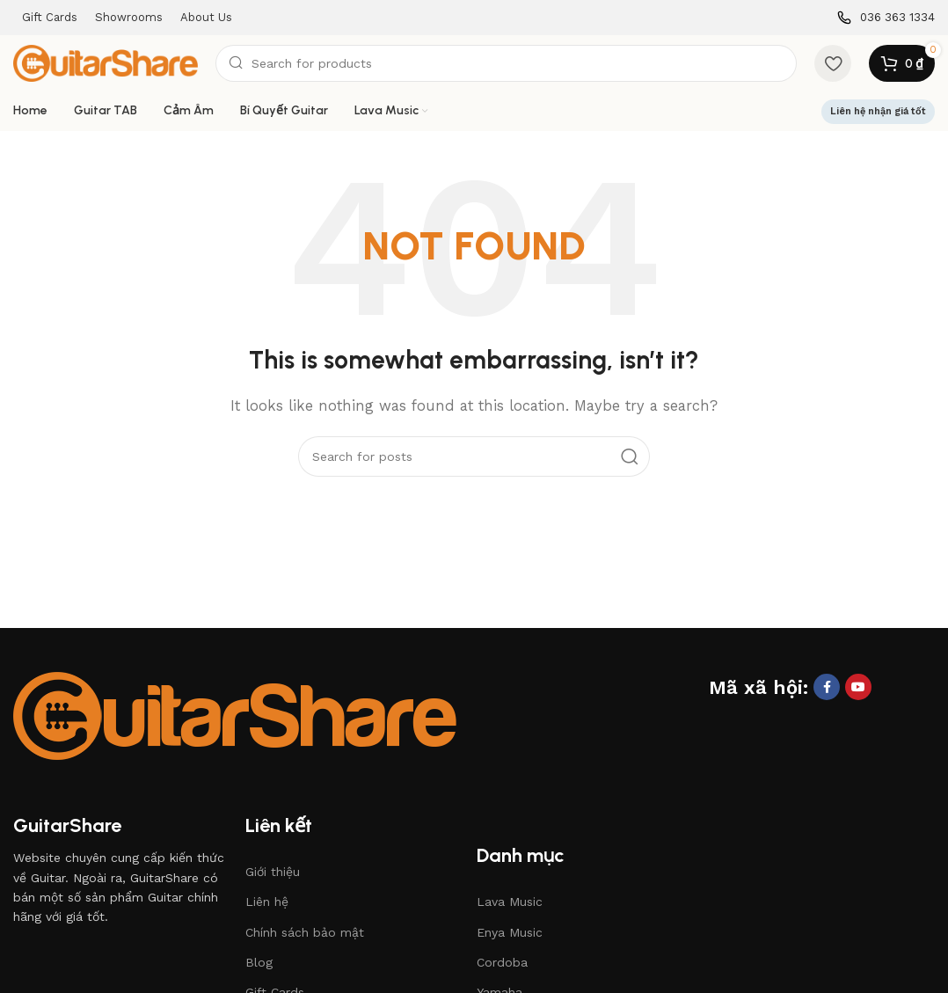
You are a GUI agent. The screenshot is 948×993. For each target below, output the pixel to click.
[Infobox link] (886, 18)
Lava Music (510, 901)
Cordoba (502, 962)
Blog (259, 962)
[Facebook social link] (826, 687)
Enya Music (510, 932)
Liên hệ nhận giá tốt (878, 111)
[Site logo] (105, 62)
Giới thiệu (272, 872)
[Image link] (234, 714)
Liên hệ (266, 901)
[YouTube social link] (858, 687)
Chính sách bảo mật (304, 932)
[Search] (506, 63)
